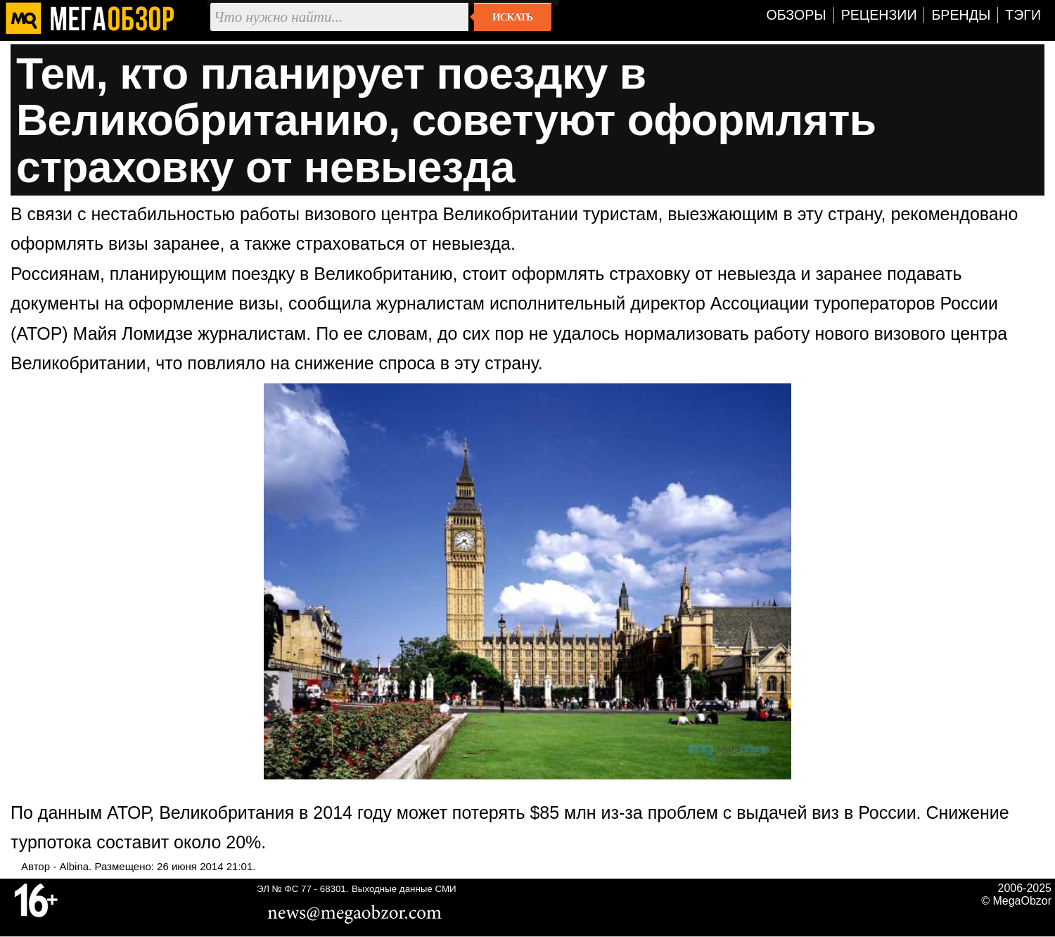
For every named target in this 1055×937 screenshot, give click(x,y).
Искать (512, 17)
